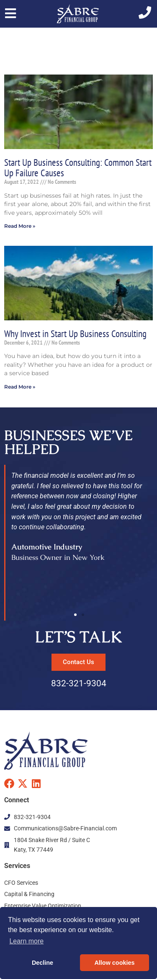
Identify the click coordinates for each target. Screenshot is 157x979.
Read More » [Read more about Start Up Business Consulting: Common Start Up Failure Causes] (19, 226)
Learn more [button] (26, 941)
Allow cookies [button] (114, 962)
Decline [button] (42, 962)
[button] (75, 614)
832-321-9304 (78, 683)
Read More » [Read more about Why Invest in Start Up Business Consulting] (19, 387)
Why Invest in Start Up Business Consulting (75, 333)
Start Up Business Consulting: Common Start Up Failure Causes (78, 167)
